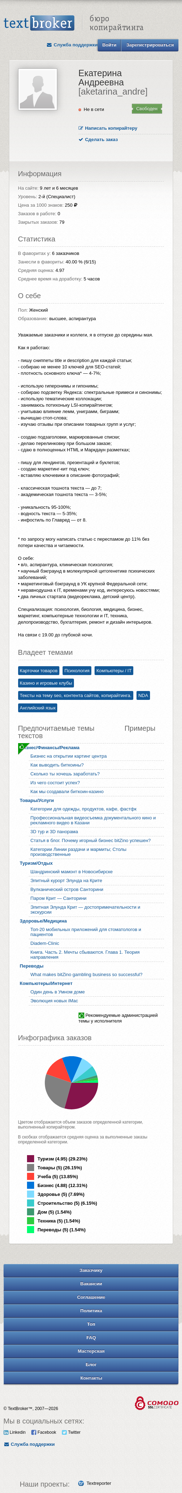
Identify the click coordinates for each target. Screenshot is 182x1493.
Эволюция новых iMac (54, 1000)
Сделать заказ (98, 139)
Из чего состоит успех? (55, 782)
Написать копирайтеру (108, 128)
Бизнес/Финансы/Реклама (50, 747)
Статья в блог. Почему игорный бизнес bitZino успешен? (91, 840)
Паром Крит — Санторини (59, 898)
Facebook (43, 1432)
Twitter (71, 1432)
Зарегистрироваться (150, 45)
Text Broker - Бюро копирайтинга (74, 23)
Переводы (32, 966)
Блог (91, 1364)
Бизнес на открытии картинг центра (69, 756)
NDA (143, 695)
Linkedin (15, 1432)
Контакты (91, 1378)
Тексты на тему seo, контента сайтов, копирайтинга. (76, 695)
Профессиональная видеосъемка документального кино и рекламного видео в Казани (93, 820)
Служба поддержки (72, 45)
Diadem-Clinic (45, 943)
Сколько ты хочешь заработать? (65, 773)
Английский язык (38, 708)
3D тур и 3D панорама (54, 831)
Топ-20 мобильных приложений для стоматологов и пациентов (86, 932)
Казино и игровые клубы (46, 683)
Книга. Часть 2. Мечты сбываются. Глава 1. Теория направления (85, 954)
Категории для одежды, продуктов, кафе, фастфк (83, 809)
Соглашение (91, 1297)
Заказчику (91, 1270)
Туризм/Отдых (36, 863)
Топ (91, 1324)
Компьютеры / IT (114, 670)
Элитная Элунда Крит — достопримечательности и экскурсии (85, 909)
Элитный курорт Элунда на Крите (66, 880)
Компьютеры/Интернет (46, 983)
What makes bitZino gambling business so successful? (87, 974)
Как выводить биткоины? (57, 765)
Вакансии (91, 1283)
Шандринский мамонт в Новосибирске (72, 871)
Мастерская (91, 1351)
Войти (109, 45)
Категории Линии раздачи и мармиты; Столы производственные (79, 852)
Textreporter (98, 1483)
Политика (91, 1310)
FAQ (91, 1337)
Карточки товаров (39, 670)
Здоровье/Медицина (43, 921)
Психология (76, 670)
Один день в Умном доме (58, 992)
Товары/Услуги (37, 800)
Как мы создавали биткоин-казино (67, 791)
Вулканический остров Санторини (67, 889)
